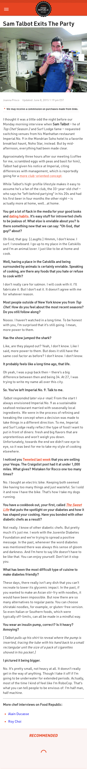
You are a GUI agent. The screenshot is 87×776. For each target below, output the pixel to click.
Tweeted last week (36, 459)
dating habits (19, 216)
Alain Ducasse (18, 714)
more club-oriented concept (40, 176)
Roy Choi (14, 721)
